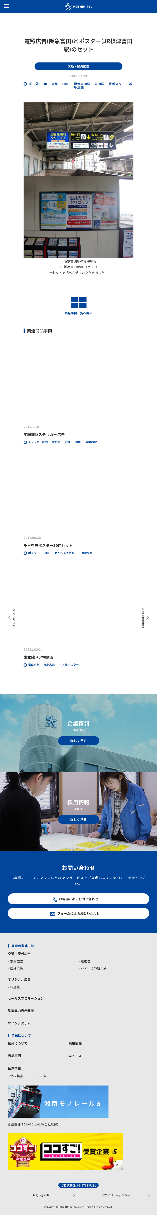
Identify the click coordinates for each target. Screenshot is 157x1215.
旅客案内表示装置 (21, 1010)
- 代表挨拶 (15, 1075)
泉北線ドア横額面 (39, 657)
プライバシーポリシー (116, 1195)
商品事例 (14, 1055)
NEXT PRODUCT (143, 618)
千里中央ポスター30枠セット (48, 545)
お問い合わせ (40, 1195)
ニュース (75, 1055)
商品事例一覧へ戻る (78, 306)
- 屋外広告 (15, 968)
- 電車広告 (15, 961)
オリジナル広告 (19, 979)
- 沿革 (42, 1075)
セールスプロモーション (26, 998)
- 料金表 (14, 987)
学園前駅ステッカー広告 (44, 434)
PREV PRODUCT (14, 618)
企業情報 (14, 1068)
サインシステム (19, 1023)
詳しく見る (78, 740)
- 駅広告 (84, 961)
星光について (17, 1043)
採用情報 (75, 1043)
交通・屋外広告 (19, 953)
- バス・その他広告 (92, 968)
